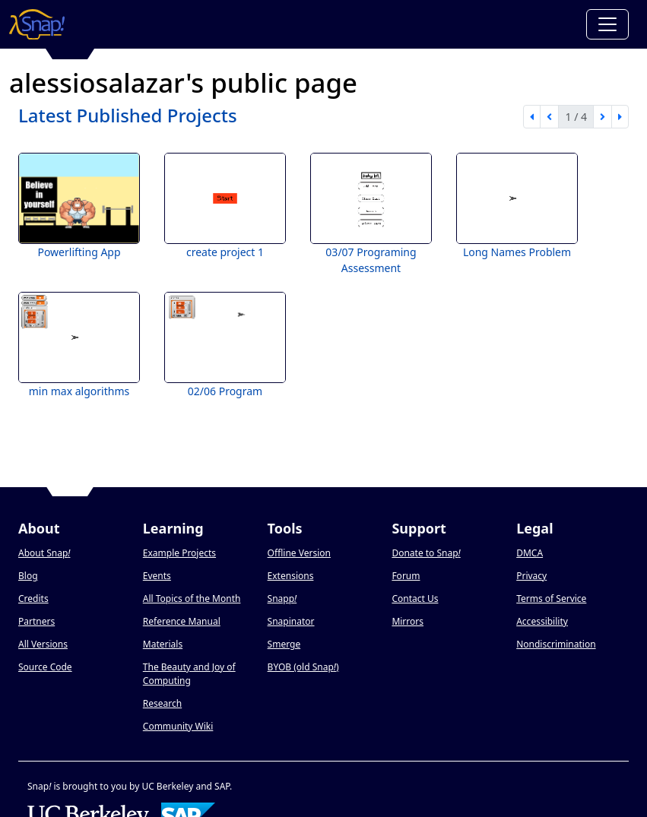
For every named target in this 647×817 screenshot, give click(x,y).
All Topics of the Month (192, 598)
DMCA (529, 552)
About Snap (44, 552)
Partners (36, 621)
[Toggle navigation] (607, 24)
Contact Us (415, 598)
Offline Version (299, 552)
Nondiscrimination (555, 644)
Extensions (291, 575)
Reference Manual (181, 621)
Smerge (284, 644)
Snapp (282, 598)
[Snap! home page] (37, 24)
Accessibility (542, 621)
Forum (406, 575)
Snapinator (291, 621)
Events (157, 575)
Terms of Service (551, 598)
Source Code (45, 666)
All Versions (43, 644)
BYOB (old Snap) (303, 666)
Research (162, 703)
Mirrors (407, 621)
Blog (28, 575)
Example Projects (179, 552)
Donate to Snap (426, 552)
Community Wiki (178, 726)
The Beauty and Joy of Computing (189, 673)
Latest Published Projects (127, 115)
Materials (162, 644)
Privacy (531, 575)
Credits (33, 598)
